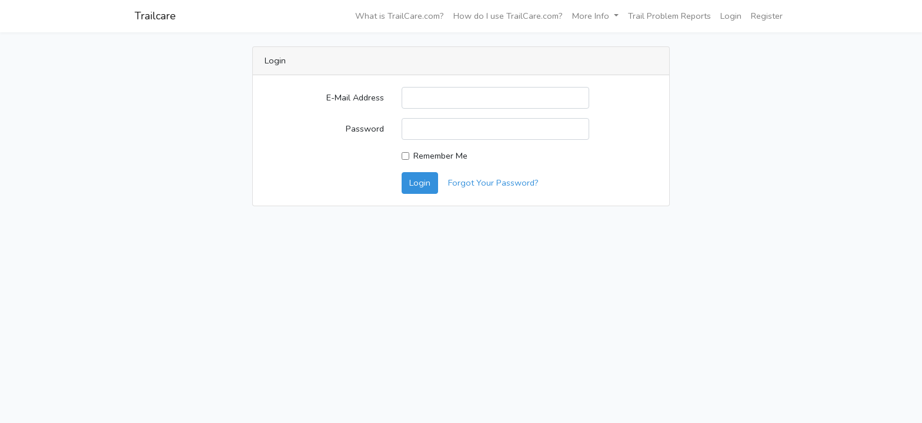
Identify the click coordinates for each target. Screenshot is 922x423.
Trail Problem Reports (669, 16)
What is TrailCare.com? (399, 16)
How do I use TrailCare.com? (508, 16)
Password (365, 129)
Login (730, 16)
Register (767, 16)
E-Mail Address (355, 97)
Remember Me (440, 156)
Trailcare (155, 16)
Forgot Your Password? (493, 183)
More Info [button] (592, 16)
